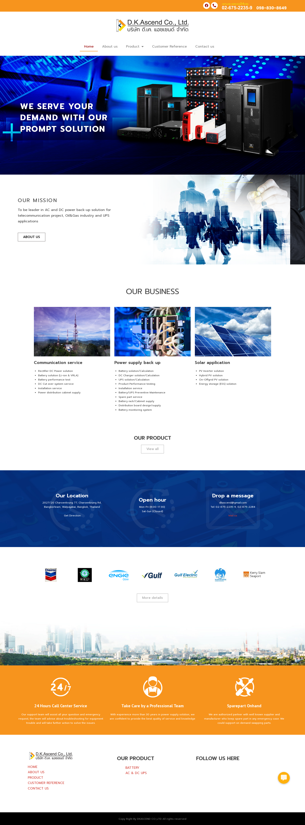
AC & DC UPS (136, 773)
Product (135, 46)
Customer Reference (169, 46)
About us (110, 46)
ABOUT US (36, 772)
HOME (32, 767)
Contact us (204, 46)
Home (89, 46)
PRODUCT (35, 777)
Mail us (233, 515)
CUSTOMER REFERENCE (46, 783)
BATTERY (132, 767)
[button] (284, 777)
